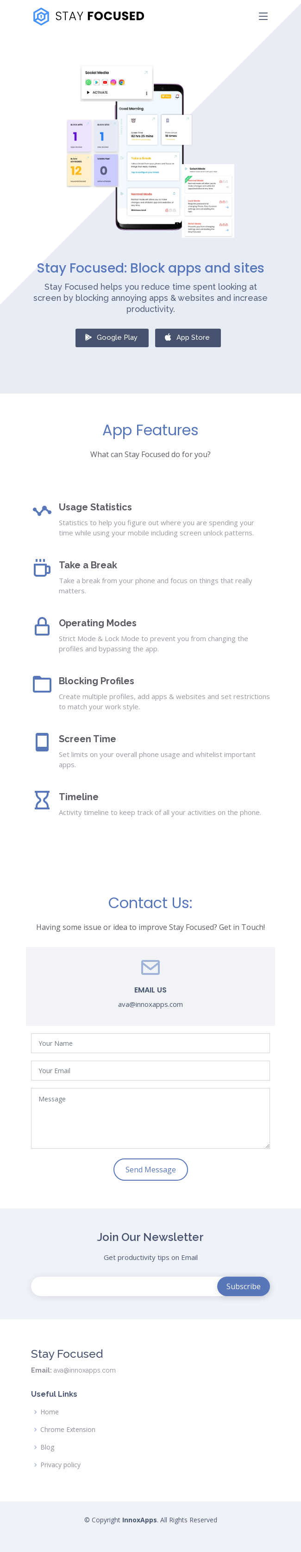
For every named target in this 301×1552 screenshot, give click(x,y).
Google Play (111, 337)
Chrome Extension (67, 1429)
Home (49, 1412)
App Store (186, 337)
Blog (47, 1447)
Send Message (150, 1169)
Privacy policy (60, 1465)
